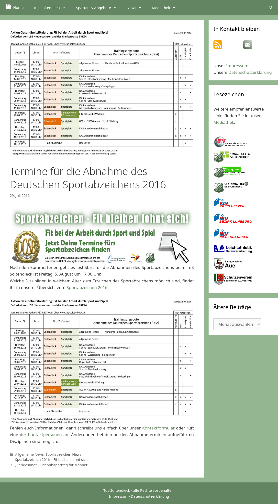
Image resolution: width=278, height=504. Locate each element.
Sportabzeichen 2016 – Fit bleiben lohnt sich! (52, 459)
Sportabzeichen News (63, 454)
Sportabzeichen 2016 (87, 287)
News (137, 7)
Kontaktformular (158, 428)
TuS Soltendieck (52, 7)
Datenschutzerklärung (250, 72)
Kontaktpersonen (45, 434)
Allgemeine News (29, 454)
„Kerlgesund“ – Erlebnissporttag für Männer (51, 465)
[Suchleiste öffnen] (271, 7)
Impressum (237, 65)
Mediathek (166, 7)
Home (14, 7)
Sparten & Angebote (99, 7)
